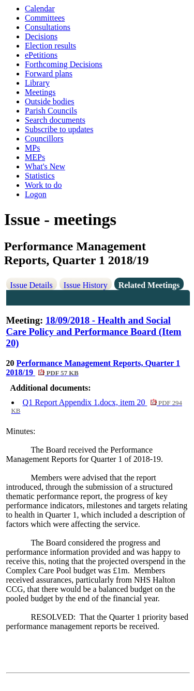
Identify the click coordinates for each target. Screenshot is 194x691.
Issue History (86, 285)
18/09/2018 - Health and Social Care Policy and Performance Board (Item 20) (94, 331)
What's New (45, 166)
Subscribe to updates (59, 129)
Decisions (41, 36)
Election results (50, 45)
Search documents (55, 120)
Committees (45, 17)
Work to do (43, 185)
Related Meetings (149, 285)
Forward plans (48, 73)
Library (37, 82)
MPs (32, 147)
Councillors (44, 138)
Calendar (40, 8)
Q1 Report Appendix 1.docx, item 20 (96, 406)
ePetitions (41, 55)
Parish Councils (51, 110)
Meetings (40, 92)
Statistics (40, 175)
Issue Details (31, 285)
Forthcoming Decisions (63, 64)
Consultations (47, 27)
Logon (36, 194)
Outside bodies (49, 101)
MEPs (35, 157)
